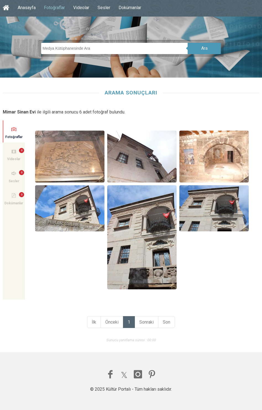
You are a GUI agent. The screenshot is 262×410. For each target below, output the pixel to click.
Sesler (104, 7)
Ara (204, 48)
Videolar (81, 7)
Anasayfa (27, 7)
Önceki (112, 322)
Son (166, 322)
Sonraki (146, 322)
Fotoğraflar (54, 7)
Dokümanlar (130, 7)
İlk (94, 322)
